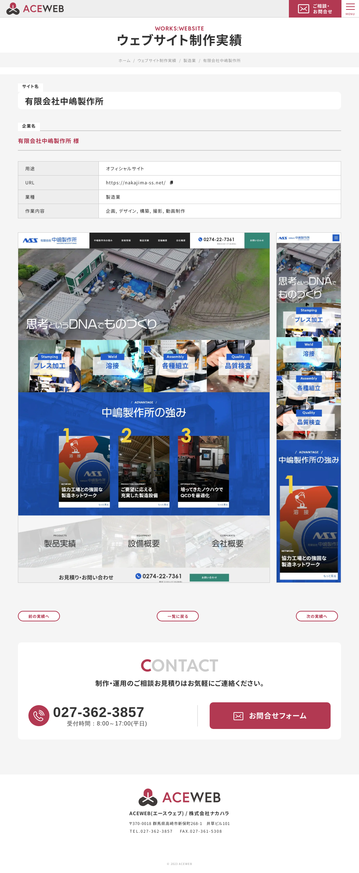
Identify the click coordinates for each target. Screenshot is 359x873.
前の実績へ (38, 616)
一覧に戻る (178, 616)
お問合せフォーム (270, 715)
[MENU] (350, 9)
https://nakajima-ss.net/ (140, 182)
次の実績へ (316, 616)
